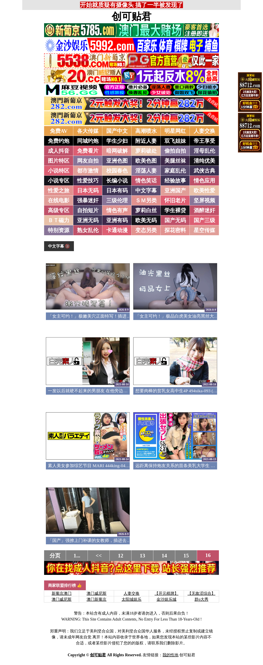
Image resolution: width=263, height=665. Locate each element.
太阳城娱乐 (131, 599)
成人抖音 (58, 151)
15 (186, 556)
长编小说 (117, 181)
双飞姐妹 (175, 141)
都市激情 (88, 171)
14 (164, 556)
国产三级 (204, 220)
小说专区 (58, 181)
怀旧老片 (175, 200)
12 (120, 556)
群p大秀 (201, 599)
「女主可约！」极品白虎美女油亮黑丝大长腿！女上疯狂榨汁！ (196, 316)
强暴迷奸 (88, 200)
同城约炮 (88, 141)
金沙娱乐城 (166, 599)
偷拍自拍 (175, 151)
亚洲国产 (175, 191)
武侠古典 (204, 171)
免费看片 (88, 151)
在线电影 (58, 200)
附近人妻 (146, 141)
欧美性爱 (204, 191)
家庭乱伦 (175, 171)
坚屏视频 (204, 200)
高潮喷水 (146, 131)
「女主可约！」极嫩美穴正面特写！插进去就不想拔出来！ (104, 316)
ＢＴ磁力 (58, 220)
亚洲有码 (117, 220)
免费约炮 (58, 141)
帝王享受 (204, 141)
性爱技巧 (88, 181)
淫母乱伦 (204, 151)
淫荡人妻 (146, 171)
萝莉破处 (146, 151)
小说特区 (58, 171)
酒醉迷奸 (204, 210)
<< (99, 556)
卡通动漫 (117, 230)
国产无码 (175, 220)
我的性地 (170, 655)
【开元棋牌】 (166, 593)
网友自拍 (88, 161)
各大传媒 (88, 131)
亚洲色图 (117, 161)
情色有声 (117, 210)
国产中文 (117, 131)
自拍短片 (88, 210)
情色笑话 (146, 181)
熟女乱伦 (88, 230)
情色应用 (204, 181)
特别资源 (58, 230)
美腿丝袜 (175, 161)
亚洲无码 (88, 220)
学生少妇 (117, 141)
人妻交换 (204, 131)
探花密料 (175, 230)
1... (76, 556)
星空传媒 (204, 230)
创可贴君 (131, 16)
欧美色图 (146, 161)
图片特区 (58, 161)
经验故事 (175, 181)
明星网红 (175, 131)
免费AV (59, 131)
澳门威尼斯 (96, 593)
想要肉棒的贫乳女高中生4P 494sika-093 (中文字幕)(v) (186, 390)
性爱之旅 (58, 191)
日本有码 (117, 191)
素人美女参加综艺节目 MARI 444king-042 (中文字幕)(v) (101, 465)
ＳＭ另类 (146, 200)
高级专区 (58, 210)
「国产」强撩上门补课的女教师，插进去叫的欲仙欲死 (100, 540)
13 (142, 556)
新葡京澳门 (62, 593)
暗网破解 (117, 151)
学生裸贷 (175, 210)
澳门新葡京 (96, 599)
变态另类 (146, 230)
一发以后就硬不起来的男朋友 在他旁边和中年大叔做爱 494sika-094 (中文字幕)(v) (125, 390)
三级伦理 (117, 200)
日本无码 (88, 191)
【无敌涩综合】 (201, 593)
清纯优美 (204, 161)
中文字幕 (146, 191)
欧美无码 (146, 220)
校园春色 (117, 171)
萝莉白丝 (146, 210)
